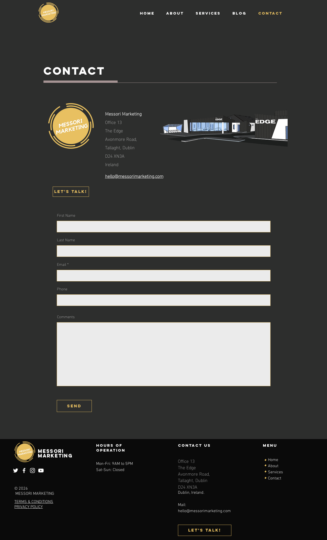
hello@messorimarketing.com (204, 511)
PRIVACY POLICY (28, 507)
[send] (74, 406)
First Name (66, 215)
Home (273, 460)
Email (61, 264)
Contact (274, 478)
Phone (62, 289)
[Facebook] (24, 470)
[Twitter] (15, 470)
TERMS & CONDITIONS (33, 501)
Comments (66, 316)
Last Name (66, 240)
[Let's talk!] (71, 192)
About (273, 466)
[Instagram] (32, 470)
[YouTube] (41, 470)
